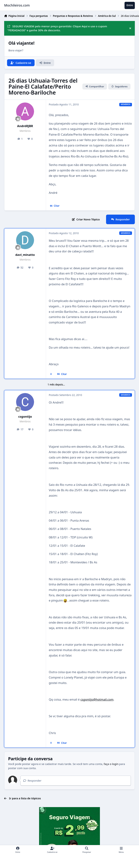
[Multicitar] (51, 374)
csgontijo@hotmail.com (96, 699)
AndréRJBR (25, 126)
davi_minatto (25, 255)
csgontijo (25, 416)
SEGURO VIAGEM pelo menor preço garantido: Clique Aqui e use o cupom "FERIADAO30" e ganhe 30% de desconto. (57, 28)
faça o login (111, 764)
